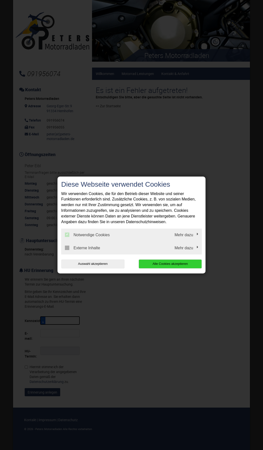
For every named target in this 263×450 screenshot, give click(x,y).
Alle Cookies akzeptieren (170, 264)
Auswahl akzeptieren (93, 264)
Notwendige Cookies (87, 235)
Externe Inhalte (82, 248)
